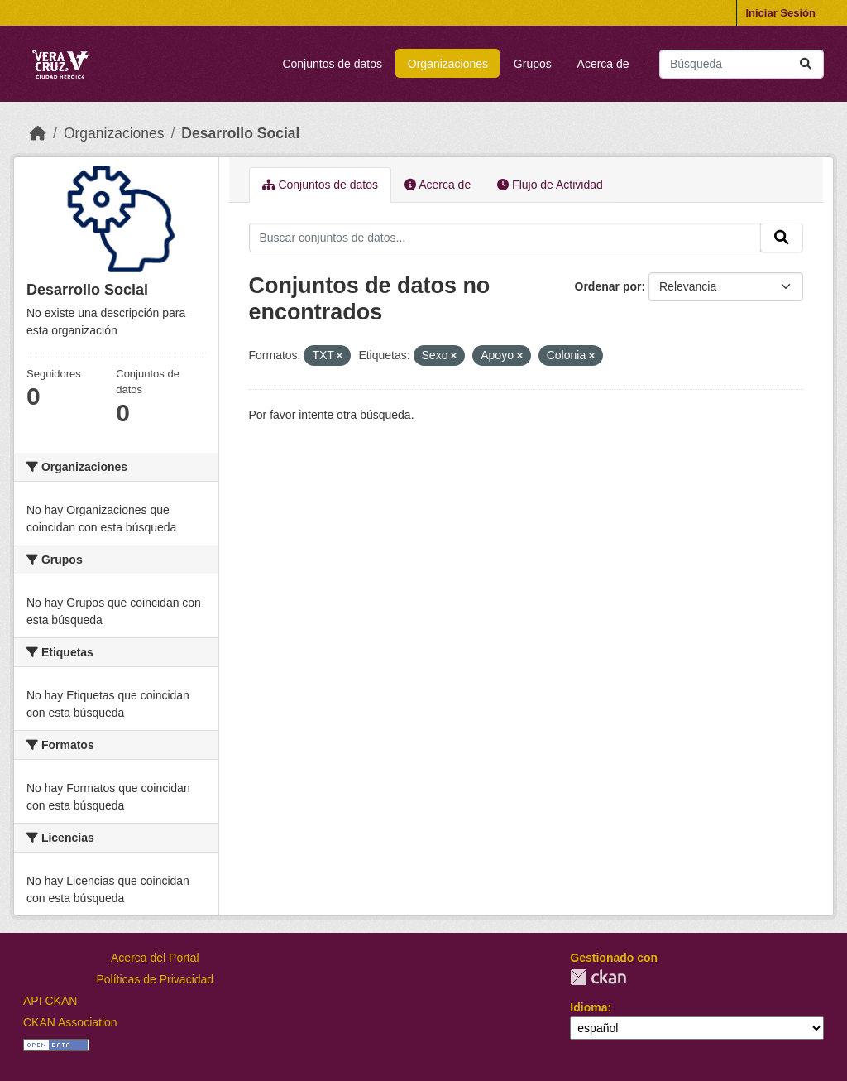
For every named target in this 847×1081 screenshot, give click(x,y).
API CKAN (50, 1000)
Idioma (588, 1007)
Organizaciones (448, 63)
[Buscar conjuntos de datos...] (741, 64)
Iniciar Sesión (780, 13)
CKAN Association (70, 1022)
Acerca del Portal (155, 957)
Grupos (533, 63)
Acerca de (603, 63)
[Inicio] (38, 133)
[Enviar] (805, 64)
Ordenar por (608, 286)
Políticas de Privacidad (155, 979)
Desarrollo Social (240, 133)
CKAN (598, 977)
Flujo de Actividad (550, 184)
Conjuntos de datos (332, 63)
